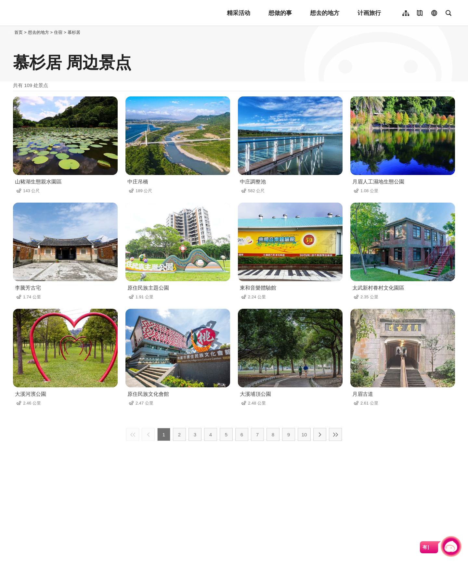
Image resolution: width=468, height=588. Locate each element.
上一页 (148, 434)
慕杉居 (74, 32)
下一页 (319, 434)
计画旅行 (369, 13)
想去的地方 (324, 13)
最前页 (132, 434)
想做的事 (280, 13)
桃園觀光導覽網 (55, 13)
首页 (18, 32)
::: (11, 32)
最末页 (335, 434)
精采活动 (238, 13)
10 (304, 434)
